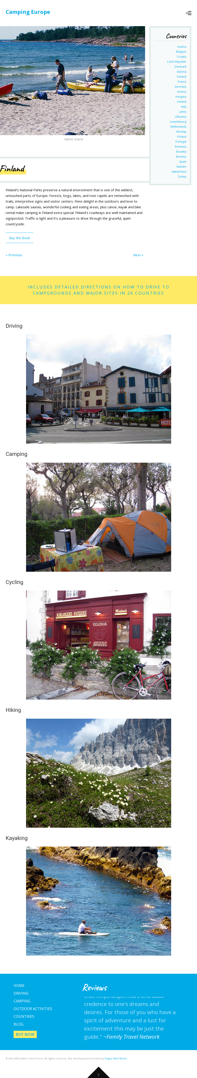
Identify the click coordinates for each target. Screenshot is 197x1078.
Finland (181, 77)
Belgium (181, 52)
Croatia (181, 57)
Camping (22, 1001)
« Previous (14, 255)
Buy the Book (19, 238)
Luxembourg (178, 122)
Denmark (180, 67)
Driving (21, 993)
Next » (138, 255)
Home (19, 985)
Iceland (181, 102)
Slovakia (181, 152)
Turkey (182, 177)
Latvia (182, 112)
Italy (183, 107)
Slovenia (181, 157)
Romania (180, 147)
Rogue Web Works (116, 1058)
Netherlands (178, 127)
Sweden (181, 167)
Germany (180, 87)
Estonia (181, 72)
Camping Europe (28, 11)
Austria (181, 47)
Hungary (180, 97)
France (182, 82)
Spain (182, 162)
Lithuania (180, 117)
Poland (181, 137)
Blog (18, 1024)
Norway (181, 132)
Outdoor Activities (33, 1008)
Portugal (180, 142)
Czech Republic (176, 62)
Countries (24, 1016)
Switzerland (179, 172)
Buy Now (25, 1034)
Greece (181, 92)
